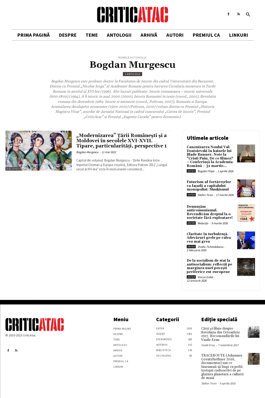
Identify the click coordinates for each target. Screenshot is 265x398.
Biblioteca (13, 168)
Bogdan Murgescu (87, 152)
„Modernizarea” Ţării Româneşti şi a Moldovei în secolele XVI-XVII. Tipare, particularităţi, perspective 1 (121, 141)
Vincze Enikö (205, 277)
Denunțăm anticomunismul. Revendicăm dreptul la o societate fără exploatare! (210, 212)
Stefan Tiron (205, 195)
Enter (191, 170)
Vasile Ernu (208, 345)
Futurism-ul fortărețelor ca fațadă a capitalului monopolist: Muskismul (209, 186)
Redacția (203, 223)
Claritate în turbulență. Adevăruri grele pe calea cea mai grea (209, 238)
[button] (248, 14)
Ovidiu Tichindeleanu (210, 247)
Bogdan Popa (206, 171)
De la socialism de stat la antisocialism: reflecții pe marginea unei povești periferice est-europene (209, 266)
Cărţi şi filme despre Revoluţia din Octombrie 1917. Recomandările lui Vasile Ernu (220, 334)
